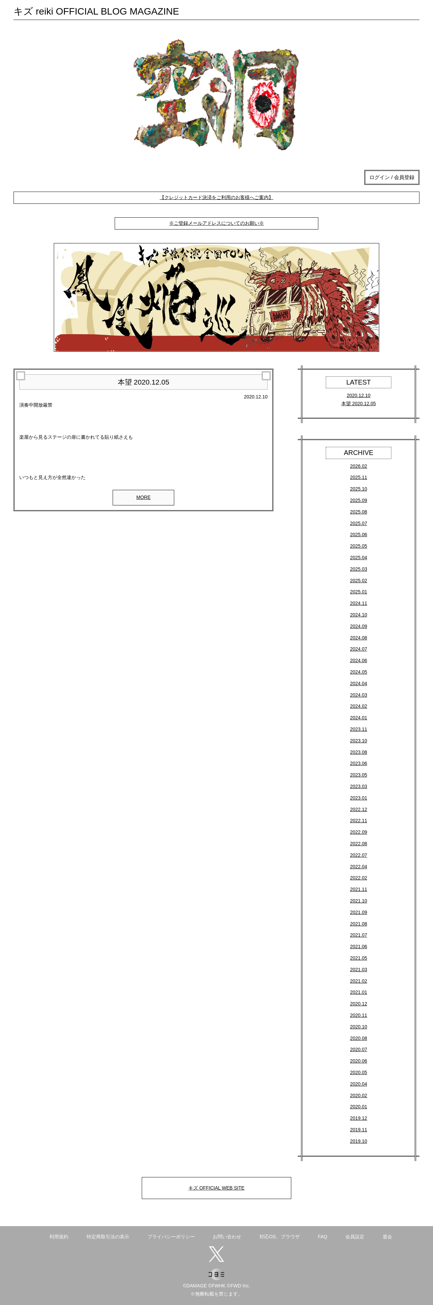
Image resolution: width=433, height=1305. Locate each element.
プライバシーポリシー (171, 1236)
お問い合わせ (227, 1236)
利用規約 (58, 1236)
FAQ (322, 1236)
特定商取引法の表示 (108, 1236)
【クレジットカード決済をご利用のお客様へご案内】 (216, 197)
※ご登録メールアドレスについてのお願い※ (216, 223)
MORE (143, 497)
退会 (387, 1236)
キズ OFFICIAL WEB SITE (216, 1188)
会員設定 (354, 1236)
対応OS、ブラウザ (279, 1236)
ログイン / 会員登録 (391, 177)
